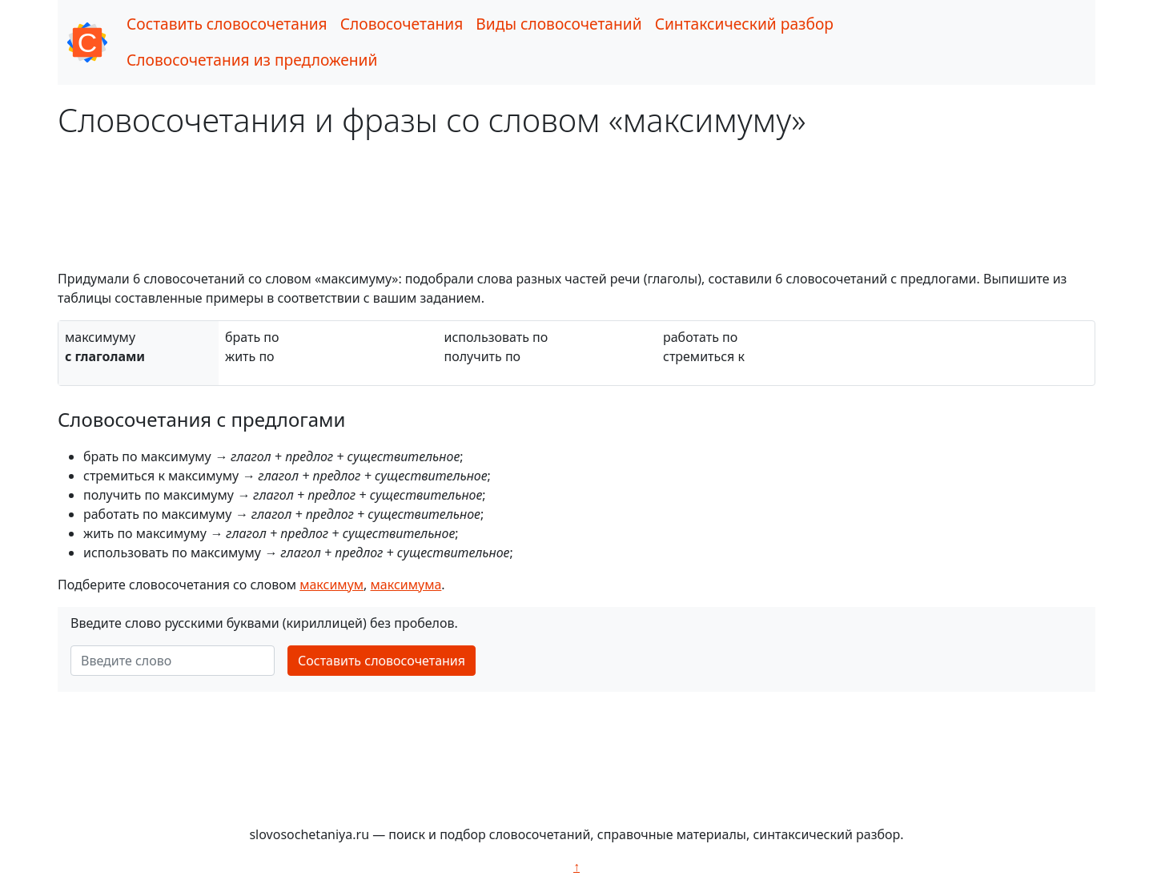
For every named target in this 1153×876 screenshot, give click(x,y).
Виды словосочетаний (558, 23)
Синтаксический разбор (744, 23)
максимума (406, 584)
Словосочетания (402, 23)
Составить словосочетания (227, 23)
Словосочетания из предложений (252, 59)
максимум (331, 584)
